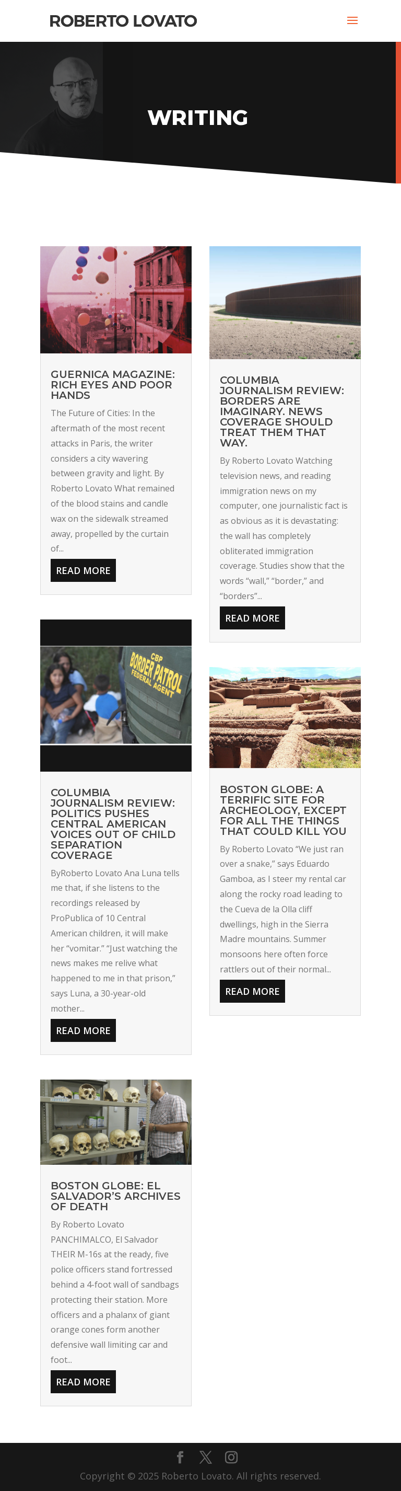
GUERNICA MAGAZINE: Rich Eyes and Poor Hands (113, 385)
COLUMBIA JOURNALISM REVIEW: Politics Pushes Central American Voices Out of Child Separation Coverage (113, 824)
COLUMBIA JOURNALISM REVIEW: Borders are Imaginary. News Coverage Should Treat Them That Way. (282, 411)
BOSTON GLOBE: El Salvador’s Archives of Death (116, 1196)
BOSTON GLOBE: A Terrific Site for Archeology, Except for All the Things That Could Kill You (283, 810)
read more (83, 570)
